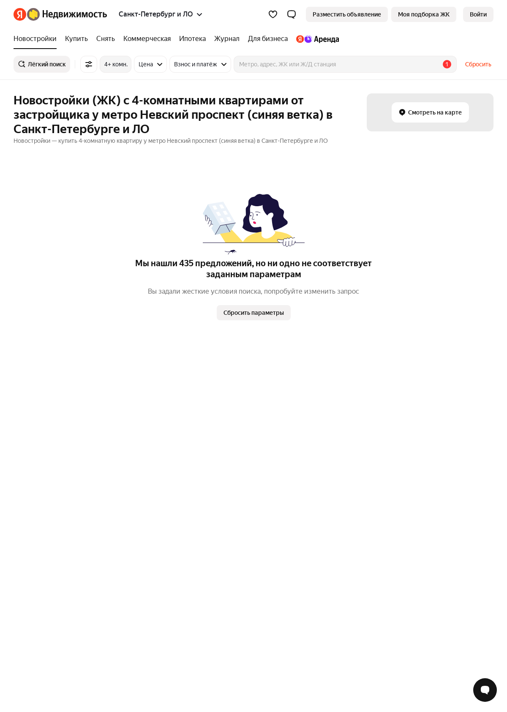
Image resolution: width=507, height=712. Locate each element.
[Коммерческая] (147, 39)
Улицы (120, 492)
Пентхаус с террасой (334, 407)
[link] (478, 14)
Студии (24, 541)
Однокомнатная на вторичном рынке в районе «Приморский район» (399, 492)
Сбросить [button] (478, 64)
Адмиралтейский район (240, 382)
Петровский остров (235, 419)
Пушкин (219, 553)
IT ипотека (125, 431)
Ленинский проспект (42, 419)
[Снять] (105, 39)
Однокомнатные (36, 529)
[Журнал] (227, 39)
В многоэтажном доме (337, 431)
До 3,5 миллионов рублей (341, 395)
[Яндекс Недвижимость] (67, 14)
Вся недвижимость (40, 596)
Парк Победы (32, 444)
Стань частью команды (141, 596)
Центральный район (236, 407)
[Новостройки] (37, 39)
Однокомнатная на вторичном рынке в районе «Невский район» (394, 504)
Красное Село (227, 541)
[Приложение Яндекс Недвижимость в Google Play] (457, 656)
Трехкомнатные (35, 492)
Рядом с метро (131, 382)
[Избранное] (273, 14)
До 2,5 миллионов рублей (341, 444)
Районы (121, 529)
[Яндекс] (20, 14)
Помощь (366, 596)
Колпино (220, 516)
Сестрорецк (224, 529)
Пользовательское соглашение (226, 596)
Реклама (88, 596)
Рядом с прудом (133, 444)
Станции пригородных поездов (154, 504)
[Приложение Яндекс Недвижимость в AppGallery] (472, 656)
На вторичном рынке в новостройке (356, 419)
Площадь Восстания (41, 407)
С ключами (126, 407)
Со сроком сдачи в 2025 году (151, 395)
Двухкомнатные (36, 504)
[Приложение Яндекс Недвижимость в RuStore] (486, 656)
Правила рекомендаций (312, 596)
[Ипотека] (192, 39)
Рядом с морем (132, 419)
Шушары (220, 504)
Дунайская (28, 395)
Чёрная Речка (33, 431)
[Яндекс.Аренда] (315, 39)
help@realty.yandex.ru (181, 650)
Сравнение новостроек (143, 516)
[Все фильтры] (88, 64)
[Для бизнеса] (268, 39)
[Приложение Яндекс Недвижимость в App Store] (443, 656)
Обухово (26, 382)
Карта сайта (404, 596)
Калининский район (235, 395)
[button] (291, 14)
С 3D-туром (322, 382)
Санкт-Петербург (232, 492)
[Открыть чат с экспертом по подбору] (485, 690)
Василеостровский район (243, 431)
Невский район (229, 444)
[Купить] (76, 39)
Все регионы (128, 541)
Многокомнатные (38, 516)
